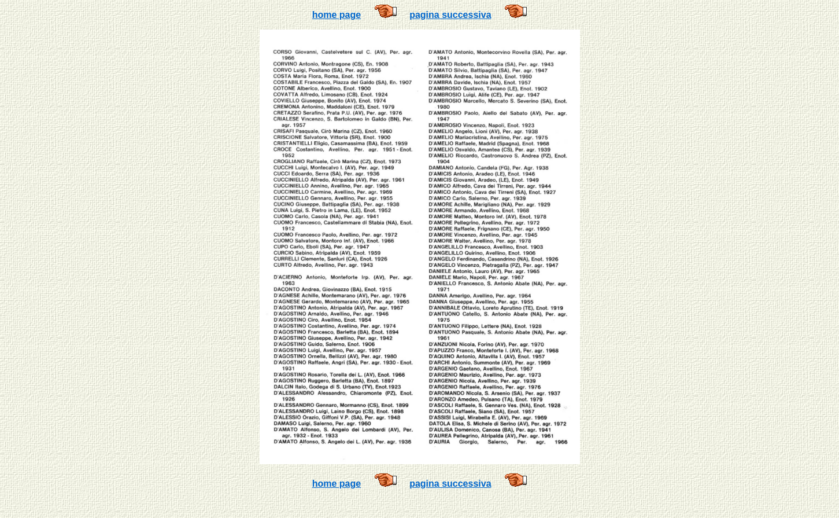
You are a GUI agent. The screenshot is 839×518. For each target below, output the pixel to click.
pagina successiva (450, 15)
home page (336, 15)
